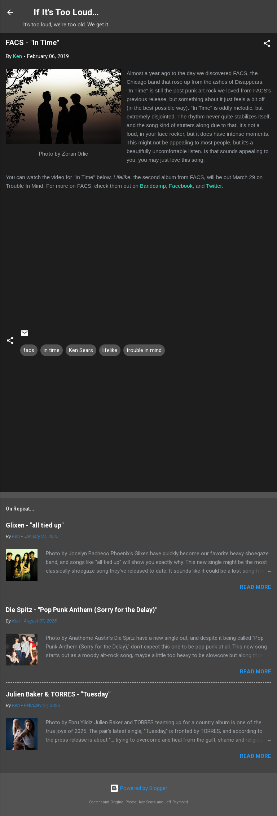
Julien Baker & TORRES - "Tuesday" (58, 694)
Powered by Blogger (138, 788)
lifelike (109, 350)
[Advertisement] (138, 430)
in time (52, 350)
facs (28, 350)
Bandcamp (153, 186)
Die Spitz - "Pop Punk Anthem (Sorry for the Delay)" (81, 609)
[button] (267, 44)
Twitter (213, 186)
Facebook (181, 186)
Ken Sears (81, 350)
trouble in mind (144, 350)
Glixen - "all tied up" (34, 525)
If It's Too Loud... (66, 12)
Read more (255, 587)
